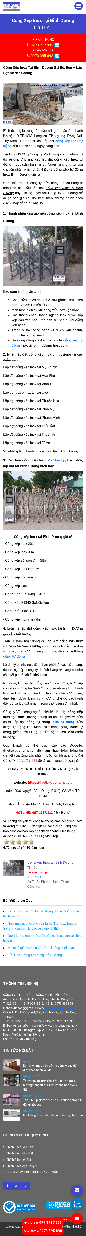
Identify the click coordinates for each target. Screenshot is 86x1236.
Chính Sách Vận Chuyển (22, 1166)
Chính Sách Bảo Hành (20, 1147)
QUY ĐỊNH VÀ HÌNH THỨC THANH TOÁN (32, 1172)
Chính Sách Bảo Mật (19, 1153)
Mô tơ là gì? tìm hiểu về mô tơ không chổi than (53, 1115)
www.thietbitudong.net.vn (62, 1008)
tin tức (41, 27)
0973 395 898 (41, 56)
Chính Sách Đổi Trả (18, 1159)
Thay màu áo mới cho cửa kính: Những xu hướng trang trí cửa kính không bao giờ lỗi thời (50, 1085)
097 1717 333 (41, 45)
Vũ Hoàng (56, 460)
